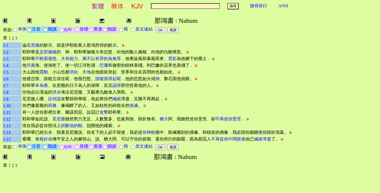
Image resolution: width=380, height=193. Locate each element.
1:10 (6, 105)
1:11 (6, 112)
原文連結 (145, 29)
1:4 (5, 65)
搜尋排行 (258, 5)
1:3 (5, 59)
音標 (84, 29)
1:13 (6, 126)
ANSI (283, 5)
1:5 (5, 72)
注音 (37, 29)
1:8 (5, 92)
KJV (69, 29)
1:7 (5, 85)
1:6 (5, 79)
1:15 (6, 139)
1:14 (6, 132)
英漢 (98, 29)
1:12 (6, 119)
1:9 (5, 99)
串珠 (22, 29)
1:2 (5, 52)
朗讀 (53, 29)
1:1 (5, 45)
